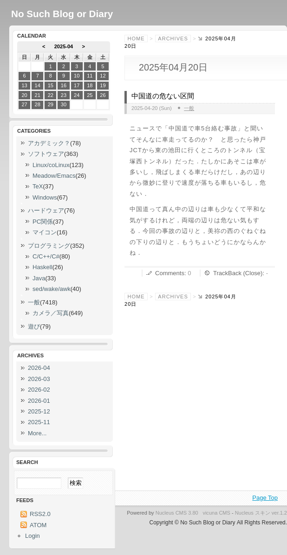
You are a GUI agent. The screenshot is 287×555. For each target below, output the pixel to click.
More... (37, 433)
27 (24, 104)
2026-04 (39, 367)
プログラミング (49, 245)
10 (76, 75)
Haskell (42, 267)
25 (89, 95)
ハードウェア (46, 210)
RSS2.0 (40, 513)
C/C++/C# (46, 256)
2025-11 (39, 422)
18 (89, 85)
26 (102, 95)
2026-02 (39, 389)
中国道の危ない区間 (162, 96)
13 (24, 85)
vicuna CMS (216, 513)
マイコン (45, 232)
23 (63, 95)
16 (63, 85)
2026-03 (39, 378)
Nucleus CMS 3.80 (177, 513)
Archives (173, 38)
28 (37, 104)
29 (50, 104)
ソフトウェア (46, 153)
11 (89, 75)
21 (37, 95)
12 (102, 75)
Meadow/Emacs (54, 175)
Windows (45, 197)
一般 (189, 108)
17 (76, 85)
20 (24, 95)
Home (136, 38)
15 (50, 85)
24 (76, 95)
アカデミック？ (49, 143)
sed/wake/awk (52, 288)
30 (63, 104)
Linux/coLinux (51, 164)
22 (50, 95)
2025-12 (39, 411)
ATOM (38, 525)
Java (39, 278)
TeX (38, 186)
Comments (169, 273)
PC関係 (43, 221)
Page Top (265, 497)
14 (37, 85)
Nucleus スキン (252, 513)
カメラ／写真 (51, 313)
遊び (34, 326)
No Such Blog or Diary (62, 13)
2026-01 (39, 400)
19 (102, 85)
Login (32, 535)
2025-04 (63, 46)
